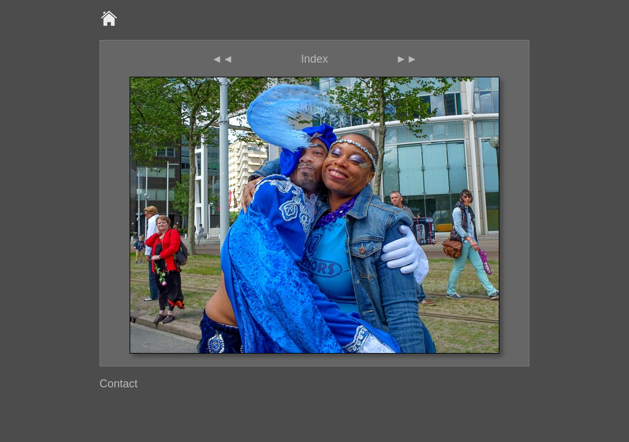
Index (314, 59)
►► (407, 59)
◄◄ (222, 59)
